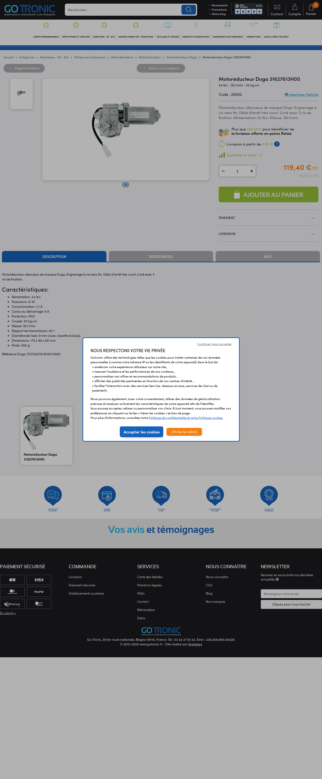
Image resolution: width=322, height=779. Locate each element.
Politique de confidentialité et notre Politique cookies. (186, 418)
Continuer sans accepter (214, 344)
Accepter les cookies (142, 431)
